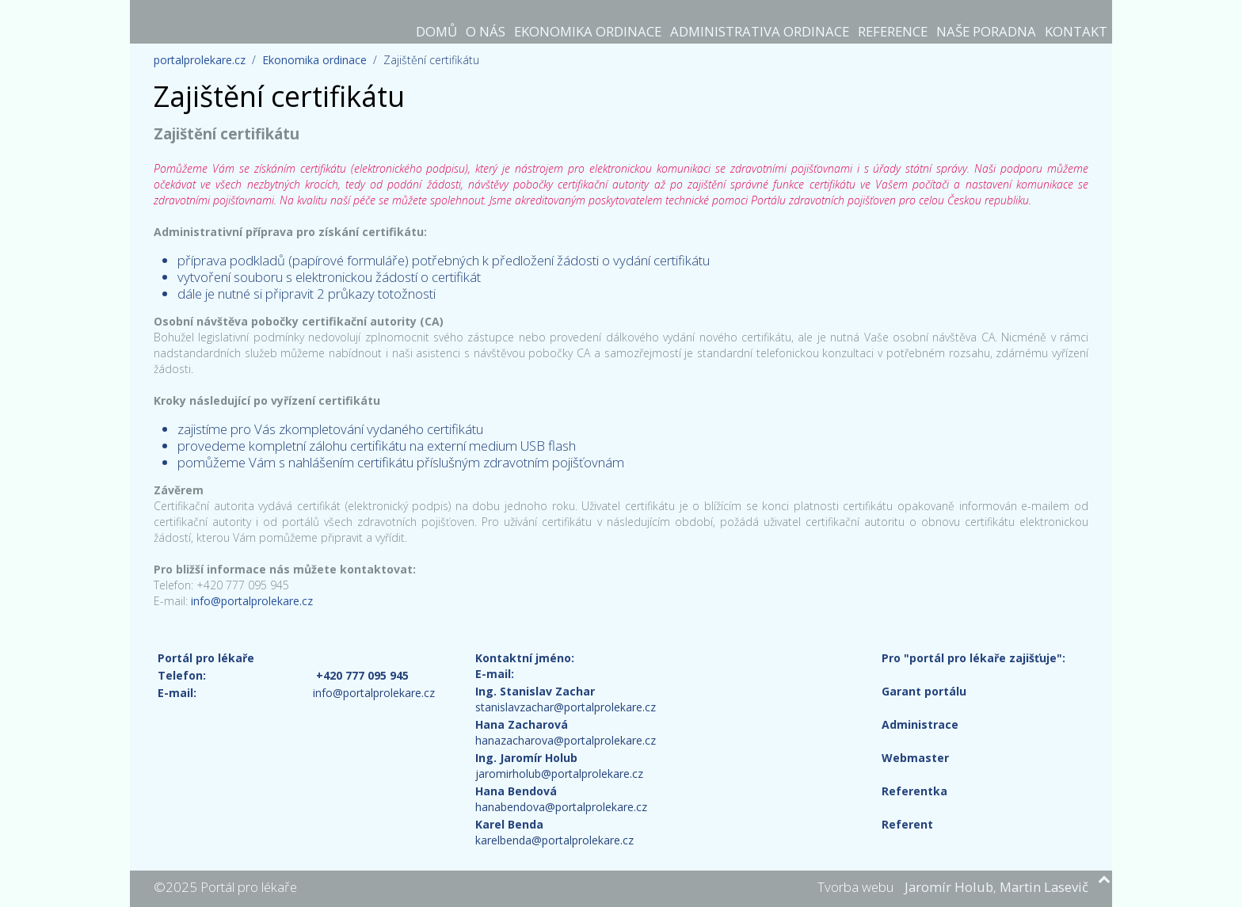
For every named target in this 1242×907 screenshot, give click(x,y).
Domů (436, 31)
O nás (485, 31)
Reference (893, 31)
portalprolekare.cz (200, 59)
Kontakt (1076, 31)
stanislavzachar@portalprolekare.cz (565, 707)
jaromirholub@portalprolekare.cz (559, 773)
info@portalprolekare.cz (252, 600)
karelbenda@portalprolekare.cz (554, 840)
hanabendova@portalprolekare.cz (561, 806)
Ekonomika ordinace (587, 31)
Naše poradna (986, 31)
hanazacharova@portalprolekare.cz (565, 740)
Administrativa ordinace (759, 31)
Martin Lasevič (1044, 887)
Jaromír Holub (949, 887)
